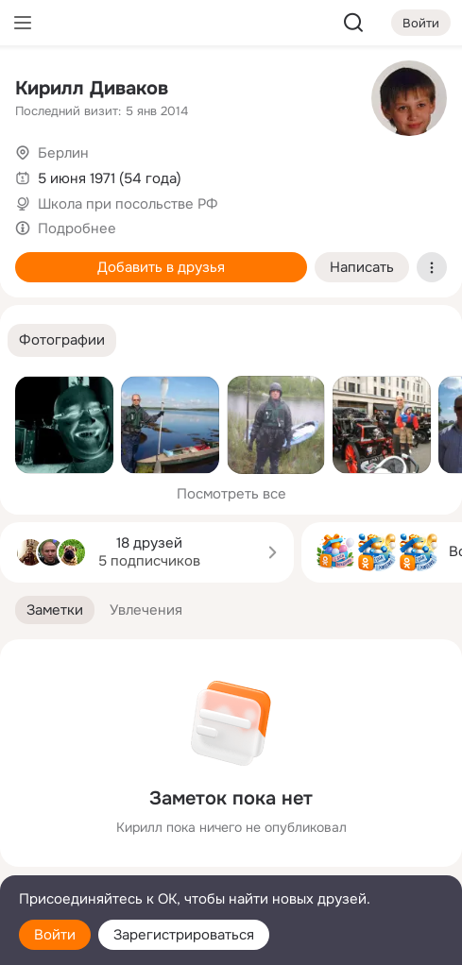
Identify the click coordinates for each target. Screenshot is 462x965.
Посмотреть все (231, 493)
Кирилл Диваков (91, 88)
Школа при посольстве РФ (128, 204)
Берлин (63, 153)
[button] (62, 340)
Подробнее (77, 228)
